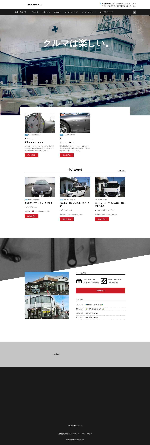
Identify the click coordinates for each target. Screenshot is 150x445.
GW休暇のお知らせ (92, 317)
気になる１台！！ (67, 142)
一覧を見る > (121, 171)
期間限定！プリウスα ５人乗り (38, 203)
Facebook (56, 354)
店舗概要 (99, 290)
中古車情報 (34, 12)
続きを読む (31, 155)
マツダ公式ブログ (106, 12)
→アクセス (132, 6)
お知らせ (57, 12)
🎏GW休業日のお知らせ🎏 (94, 305)
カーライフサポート (88, 12)
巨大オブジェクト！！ (34, 142)
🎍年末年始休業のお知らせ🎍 (95, 309)
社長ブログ (46, 12)
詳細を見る (31, 216)
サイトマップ (87, 434)
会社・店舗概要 (20, 12)
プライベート (29, 138)
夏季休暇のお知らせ (92, 313)
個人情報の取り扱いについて (68, 434)
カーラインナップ (70, 12)
